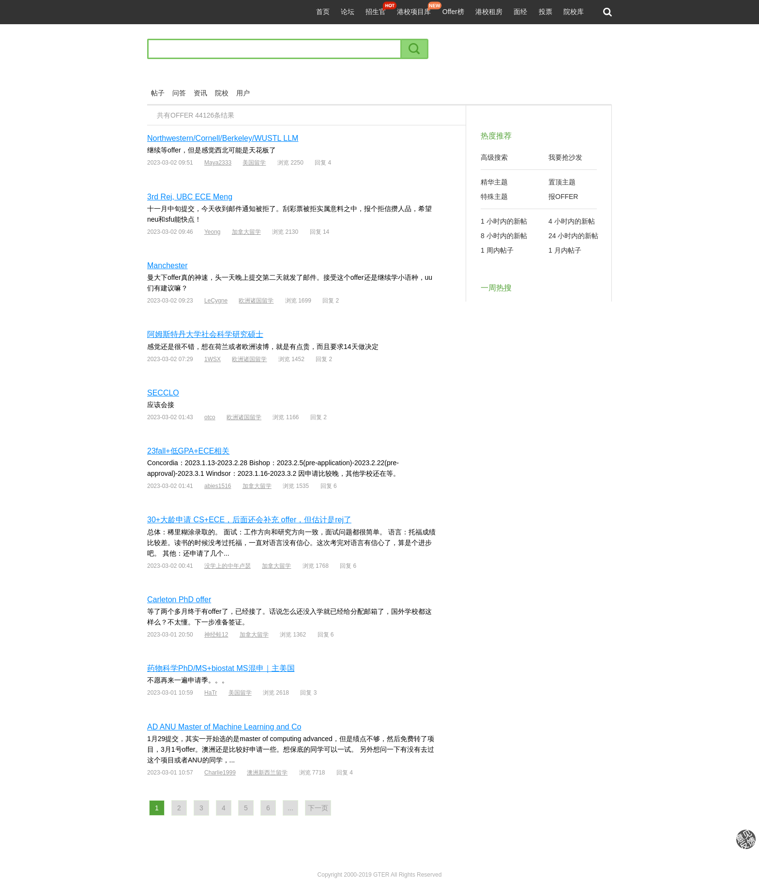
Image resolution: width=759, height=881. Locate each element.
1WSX (212, 359)
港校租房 (488, 11)
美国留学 (254, 162)
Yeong (212, 231)
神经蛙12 (216, 634)
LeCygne (216, 300)
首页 (323, 11)
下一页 (318, 808)
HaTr (210, 692)
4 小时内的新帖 (571, 221)
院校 (221, 93)
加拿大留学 (246, 231)
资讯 (200, 93)
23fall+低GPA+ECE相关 (188, 451)
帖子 (158, 93)
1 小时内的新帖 (504, 221)
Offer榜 (453, 11)
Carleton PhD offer (179, 599)
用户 (243, 93)
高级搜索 (494, 157)
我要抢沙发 (565, 157)
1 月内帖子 (564, 250)
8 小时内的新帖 (504, 236)
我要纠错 (746, 839)
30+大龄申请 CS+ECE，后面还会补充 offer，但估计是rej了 (249, 520)
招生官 (375, 11)
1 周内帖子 (497, 250)
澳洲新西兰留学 (267, 772)
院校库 (573, 11)
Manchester (167, 265)
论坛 (347, 11)
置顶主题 (562, 182)
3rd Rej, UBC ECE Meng (189, 197)
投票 (545, 11)
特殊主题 (494, 196)
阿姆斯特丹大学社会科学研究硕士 (205, 334)
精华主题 (494, 182)
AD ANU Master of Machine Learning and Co (224, 727)
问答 (179, 93)
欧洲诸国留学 (256, 300)
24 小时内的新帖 (573, 236)
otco (209, 417)
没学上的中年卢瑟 (227, 565)
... (290, 808)
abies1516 (217, 486)
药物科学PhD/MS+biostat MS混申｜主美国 (221, 668)
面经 (520, 11)
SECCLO (163, 393)
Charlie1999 (220, 772)
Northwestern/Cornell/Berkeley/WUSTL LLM (222, 138)
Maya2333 (217, 162)
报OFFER (563, 196)
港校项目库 (414, 11)
